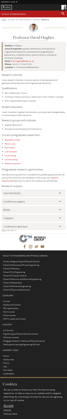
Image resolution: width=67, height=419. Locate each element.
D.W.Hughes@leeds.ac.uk (22, 61)
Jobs (5, 366)
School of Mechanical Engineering (17, 286)
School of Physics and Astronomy (16, 289)
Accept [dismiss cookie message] (8, 405)
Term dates (7, 370)
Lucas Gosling (10, 155)
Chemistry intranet (11, 337)
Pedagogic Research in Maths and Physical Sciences (24, 340)
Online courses (9, 315)
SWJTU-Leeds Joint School (14, 318)
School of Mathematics (13, 14)
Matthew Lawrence (13, 163)
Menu (8, 7)
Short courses (9, 311)
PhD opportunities (10, 308)
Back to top (8, 230)
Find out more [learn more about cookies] (10, 413)
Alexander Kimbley (12, 139)
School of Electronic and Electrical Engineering (22, 279)
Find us (6, 362)
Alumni (6, 355)
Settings (7, 409)
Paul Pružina (10, 147)
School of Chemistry (11, 268)
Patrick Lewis (10, 143)
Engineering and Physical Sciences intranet (20, 333)
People (36, 19)
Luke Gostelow (11, 151)
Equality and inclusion (12, 304)
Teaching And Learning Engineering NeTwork (21, 344)
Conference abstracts (15, 226)
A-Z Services (8, 330)
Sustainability (8, 373)
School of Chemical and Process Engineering (21, 264)
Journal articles (11, 193)
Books (6, 210)
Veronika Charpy (11, 159)
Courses (6, 301)
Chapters (8, 218)
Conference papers (14, 201)
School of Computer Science (15, 275)
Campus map (8, 359)
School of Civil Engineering (14, 272)
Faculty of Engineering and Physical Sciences (21, 261)
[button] (63, 14)
